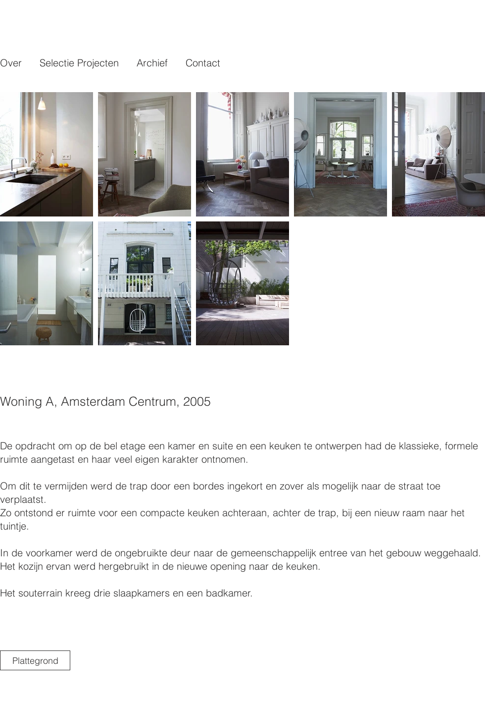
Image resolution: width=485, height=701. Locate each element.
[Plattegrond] (35, 660)
